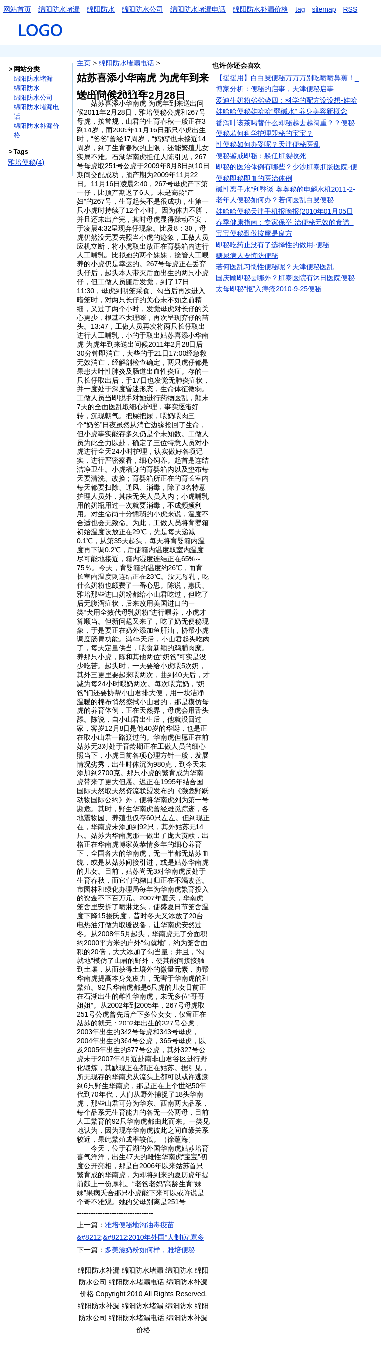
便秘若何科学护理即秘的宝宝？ (264, 133)
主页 (84, 63)
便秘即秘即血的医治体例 (254, 178)
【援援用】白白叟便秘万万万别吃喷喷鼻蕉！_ (287, 78)
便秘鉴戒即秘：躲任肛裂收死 (261, 156)
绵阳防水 (101, 9)
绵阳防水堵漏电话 (198, 9)
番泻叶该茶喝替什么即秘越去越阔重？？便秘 (285, 123)
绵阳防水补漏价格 (260, 9)
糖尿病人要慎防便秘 (247, 255)
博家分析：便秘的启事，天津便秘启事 (275, 89)
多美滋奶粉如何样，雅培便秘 (150, 1250)
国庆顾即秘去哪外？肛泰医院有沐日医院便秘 (285, 278)
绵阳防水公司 (142, 9)
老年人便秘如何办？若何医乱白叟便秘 (275, 200)
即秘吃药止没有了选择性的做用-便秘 (272, 245)
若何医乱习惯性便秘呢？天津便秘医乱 (275, 267)
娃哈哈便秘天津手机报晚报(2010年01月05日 (284, 211)
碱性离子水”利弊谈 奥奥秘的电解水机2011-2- (285, 189)
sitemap (324, 9)
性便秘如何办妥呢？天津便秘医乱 (268, 144)
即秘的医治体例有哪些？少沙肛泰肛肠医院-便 (286, 167)
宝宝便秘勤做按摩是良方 (254, 233)
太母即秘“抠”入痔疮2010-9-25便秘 (268, 289)
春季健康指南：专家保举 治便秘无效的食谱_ (285, 222)
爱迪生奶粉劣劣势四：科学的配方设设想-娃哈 (286, 100)
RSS (350, 9)
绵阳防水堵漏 (59, 9)
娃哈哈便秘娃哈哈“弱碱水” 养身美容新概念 (281, 111)
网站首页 (17, 9)
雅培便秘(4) (26, 162)
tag (300, 9)
